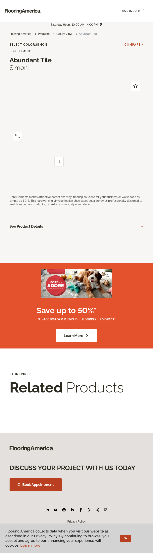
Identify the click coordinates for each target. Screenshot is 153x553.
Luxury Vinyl (64, 33)
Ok (126, 538)
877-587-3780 (131, 11)
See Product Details (26, 226)
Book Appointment (36, 485)
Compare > (134, 44)
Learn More (76, 336)
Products (44, 33)
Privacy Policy (76, 521)
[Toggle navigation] (144, 11)
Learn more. (30, 545)
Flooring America (20, 33)
